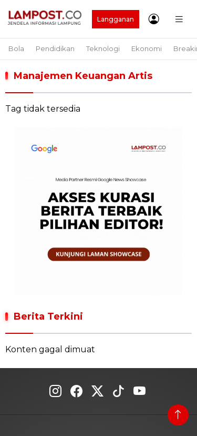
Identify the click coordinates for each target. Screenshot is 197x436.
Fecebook (76, 391)
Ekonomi (146, 48)
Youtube (139, 391)
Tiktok (118, 391)
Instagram (55, 391)
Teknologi (103, 48)
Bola (16, 48)
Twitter (97, 391)
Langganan (115, 19)
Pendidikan (55, 48)
